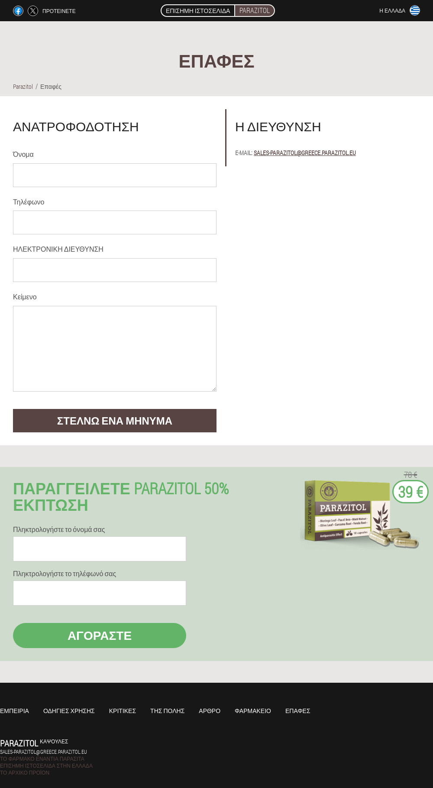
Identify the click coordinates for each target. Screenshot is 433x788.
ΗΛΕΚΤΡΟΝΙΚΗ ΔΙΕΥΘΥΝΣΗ (58, 248)
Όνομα (23, 154)
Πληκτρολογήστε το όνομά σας (59, 529)
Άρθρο (209, 711)
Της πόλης (167, 711)
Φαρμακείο (253, 711)
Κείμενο (25, 296)
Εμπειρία (14, 711)
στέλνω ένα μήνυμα (114, 421)
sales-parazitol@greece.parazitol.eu (305, 153)
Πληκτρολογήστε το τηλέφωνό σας (64, 573)
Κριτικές (122, 711)
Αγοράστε (100, 635)
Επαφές (297, 711)
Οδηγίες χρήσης (69, 711)
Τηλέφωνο (28, 201)
